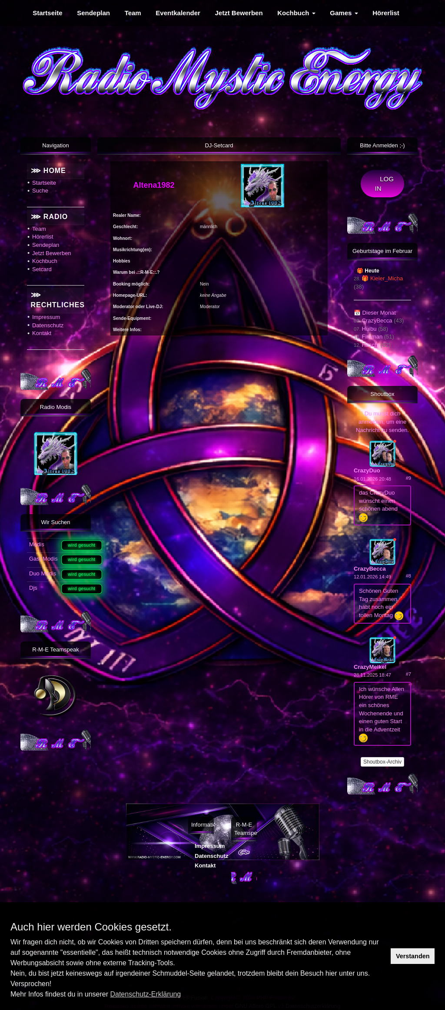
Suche (40, 190)
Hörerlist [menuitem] (385, 13)
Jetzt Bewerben (51, 253)
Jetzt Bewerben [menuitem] (239, 13)
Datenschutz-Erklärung (145, 994)
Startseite (44, 182)
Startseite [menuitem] (47, 13)
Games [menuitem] (344, 13)
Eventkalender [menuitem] (178, 13)
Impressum (46, 317)
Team (39, 229)
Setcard (42, 269)
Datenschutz (47, 325)
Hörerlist (42, 236)
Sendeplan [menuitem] (93, 13)
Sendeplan (45, 245)
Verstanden (413, 956)
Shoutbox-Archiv (382, 762)
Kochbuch (44, 261)
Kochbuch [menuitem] (296, 13)
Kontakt (41, 333)
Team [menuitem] (133, 13)
